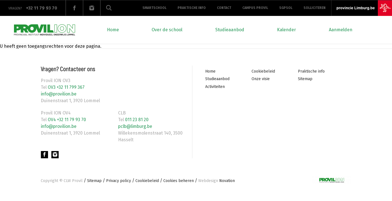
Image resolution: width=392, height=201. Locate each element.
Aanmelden (340, 29)
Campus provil (255, 8)
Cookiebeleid (263, 71)
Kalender (286, 29)
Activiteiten (215, 86)
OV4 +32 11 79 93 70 (66, 119)
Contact (224, 8)
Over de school (167, 29)
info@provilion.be (59, 94)
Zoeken (108, 8)
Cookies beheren (178, 180)
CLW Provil (73, 180)
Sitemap (305, 78)
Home (113, 29)
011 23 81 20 (136, 119)
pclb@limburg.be (136, 126)
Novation (216, 180)
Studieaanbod (229, 29)
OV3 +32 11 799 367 (66, 87)
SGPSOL (285, 8)
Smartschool (154, 8)
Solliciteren (314, 8)
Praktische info (192, 8)
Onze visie (261, 78)
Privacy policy (118, 180)
